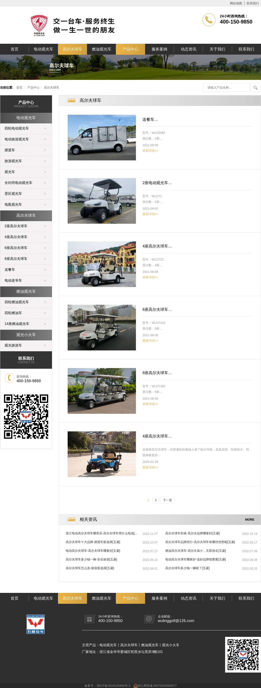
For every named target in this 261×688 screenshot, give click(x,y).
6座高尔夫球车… (157, 309)
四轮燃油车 (13, 313)
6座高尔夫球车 (16, 248)
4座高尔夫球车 (16, 237)
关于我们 (217, 49)
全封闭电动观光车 (18, 183)
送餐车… (150, 119)
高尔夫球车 (72, 49)
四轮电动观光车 (17, 128)
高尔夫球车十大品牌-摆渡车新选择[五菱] (93, 542)
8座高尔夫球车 (16, 259)
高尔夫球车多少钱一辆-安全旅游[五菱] (91, 559)
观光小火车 (26, 335)
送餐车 (10, 269)
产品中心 (130, 49)
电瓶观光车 (13, 204)
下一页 (167, 500)
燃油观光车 (101, 49)
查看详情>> (150, 150)
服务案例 (159, 49)
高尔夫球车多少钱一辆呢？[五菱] (187, 568)
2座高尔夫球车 (16, 226)
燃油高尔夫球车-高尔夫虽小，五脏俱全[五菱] (195, 550)
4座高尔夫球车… (157, 246)
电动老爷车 (13, 280)
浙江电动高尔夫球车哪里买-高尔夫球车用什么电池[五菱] (102, 533)
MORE (249, 519)
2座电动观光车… (157, 183)
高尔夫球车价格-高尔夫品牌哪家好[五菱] (192, 533)
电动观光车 (43, 49)
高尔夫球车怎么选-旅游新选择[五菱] (90, 568)
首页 (14, 49)
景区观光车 (13, 193)
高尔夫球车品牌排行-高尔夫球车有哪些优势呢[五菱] (200, 542)
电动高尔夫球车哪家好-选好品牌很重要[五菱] (195, 559)
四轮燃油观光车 (17, 302)
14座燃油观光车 (17, 324)
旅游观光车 (13, 161)
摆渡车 (10, 150)
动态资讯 (188, 49)
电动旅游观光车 (17, 139)
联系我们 (253, 3)
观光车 (10, 172)
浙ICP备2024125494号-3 (113, 685)
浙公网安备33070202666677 (157, 685)
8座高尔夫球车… (157, 373)
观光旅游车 (13, 345)
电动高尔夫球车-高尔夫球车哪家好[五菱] (93, 550)
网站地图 (236, 3)
